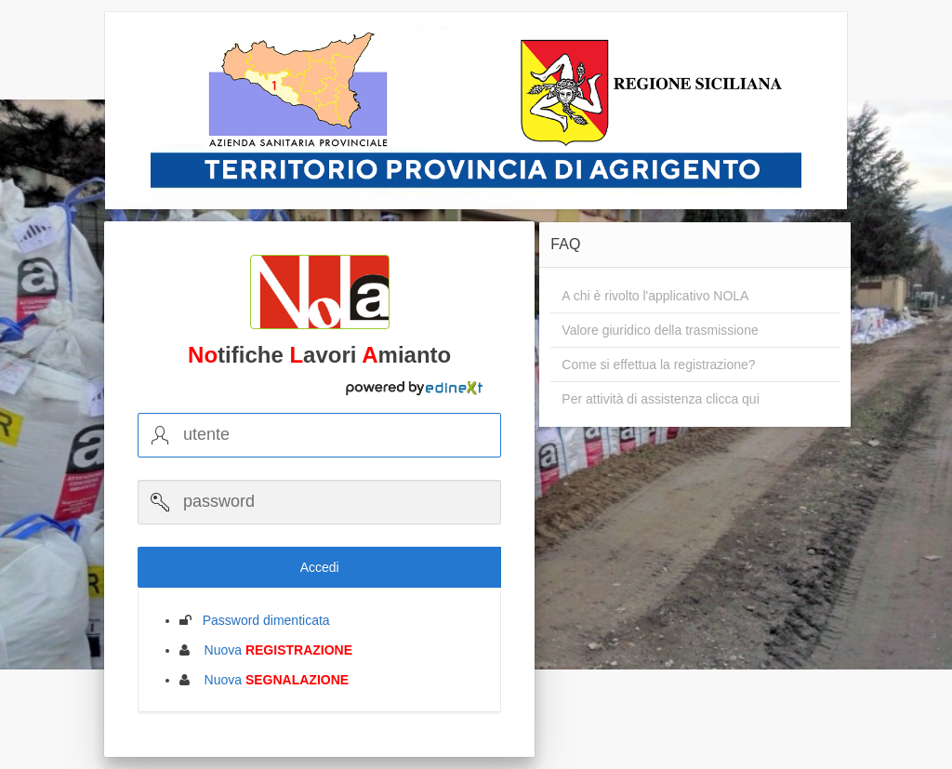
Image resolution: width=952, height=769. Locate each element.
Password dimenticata (261, 620)
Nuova (272, 650)
